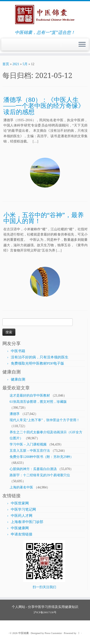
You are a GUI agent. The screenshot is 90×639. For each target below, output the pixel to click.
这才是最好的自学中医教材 (30, 395)
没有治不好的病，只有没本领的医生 (39, 357)
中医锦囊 (23, 633)
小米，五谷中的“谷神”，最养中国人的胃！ (43, 218)
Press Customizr (53, 633)
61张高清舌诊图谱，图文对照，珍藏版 (38, 401)
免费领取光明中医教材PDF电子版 (37, 363)
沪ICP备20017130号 (45, 612)
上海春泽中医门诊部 (27, 522)
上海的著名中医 (21, 487)
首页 (5, 64)
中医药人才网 (21, 516)
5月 (25, 64)
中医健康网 (20, 528)
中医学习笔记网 (23, 509)
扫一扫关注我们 (44, 587)
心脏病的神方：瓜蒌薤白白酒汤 (33, 469)
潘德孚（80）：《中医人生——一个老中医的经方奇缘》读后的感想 (43, 105)
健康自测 (18, 379)
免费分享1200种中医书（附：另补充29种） (41, 457)
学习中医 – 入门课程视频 (28, 444)
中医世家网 (20, 503)
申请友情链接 (21, 534)
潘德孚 (15, 414)
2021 (15, 64)
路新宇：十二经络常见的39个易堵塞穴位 (40, 475)
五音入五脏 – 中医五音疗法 (30, 450)
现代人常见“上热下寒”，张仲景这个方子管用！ (45, 420)
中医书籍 (18, 351)
